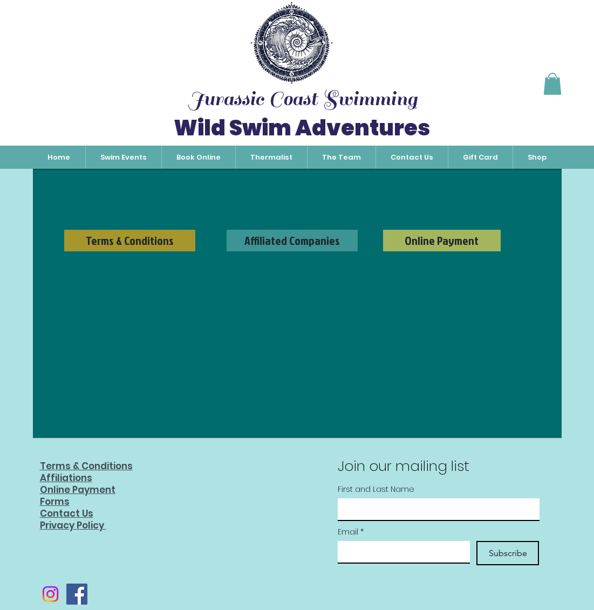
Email (351, 532)
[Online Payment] (442, 240)
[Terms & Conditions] (129, 240)
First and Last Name (376, 489)
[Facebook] (76, 594)
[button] (552, 84)
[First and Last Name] (435, 509)
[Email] (400, 552)
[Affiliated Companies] (292, 240)
